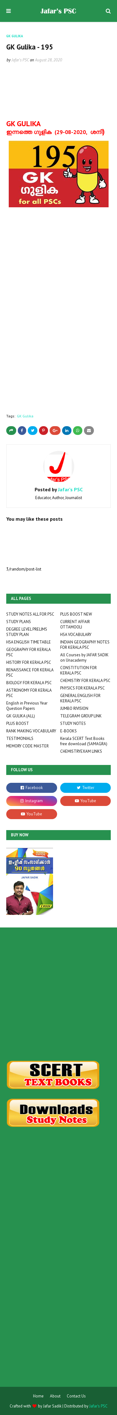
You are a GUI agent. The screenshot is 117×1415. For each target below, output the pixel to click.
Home (38, 1396)
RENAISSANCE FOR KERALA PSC (29, 672)
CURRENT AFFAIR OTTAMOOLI (75, 624)
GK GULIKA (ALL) (20, 716)
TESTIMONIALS (19, 738)
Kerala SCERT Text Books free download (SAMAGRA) (83, 741)
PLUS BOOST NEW (76, 614)
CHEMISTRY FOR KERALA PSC (85, 680)
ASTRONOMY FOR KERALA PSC (28, 693)
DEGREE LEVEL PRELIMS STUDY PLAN (26, 632)
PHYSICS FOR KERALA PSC (82, 688)
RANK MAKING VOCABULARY (31, 731)
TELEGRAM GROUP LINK (81, 716)
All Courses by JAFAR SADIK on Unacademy (84, 657)
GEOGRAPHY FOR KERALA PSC (28, 652)
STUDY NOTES (73, 723)
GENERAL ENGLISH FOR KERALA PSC (80, 698)
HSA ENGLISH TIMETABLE (28, 642)
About (55, 1396)
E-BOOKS (68, 731)
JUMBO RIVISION (74, 708)
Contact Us (76, 1396)
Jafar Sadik (52, 1406)
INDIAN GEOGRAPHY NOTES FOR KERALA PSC (85, 644)
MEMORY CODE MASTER (27, 746)
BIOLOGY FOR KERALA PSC (29, 682)
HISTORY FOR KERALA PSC (28, 662)
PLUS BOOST (17, 723)
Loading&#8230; (50, 322)
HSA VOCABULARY (75, 634)
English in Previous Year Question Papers (26, 705)
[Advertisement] (58, 994)
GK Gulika (25, 416)
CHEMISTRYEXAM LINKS (81, 751)
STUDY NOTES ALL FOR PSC (30, 614)
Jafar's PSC (20, 60)
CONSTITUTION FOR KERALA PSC (78, 670)
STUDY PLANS (18, 621)
